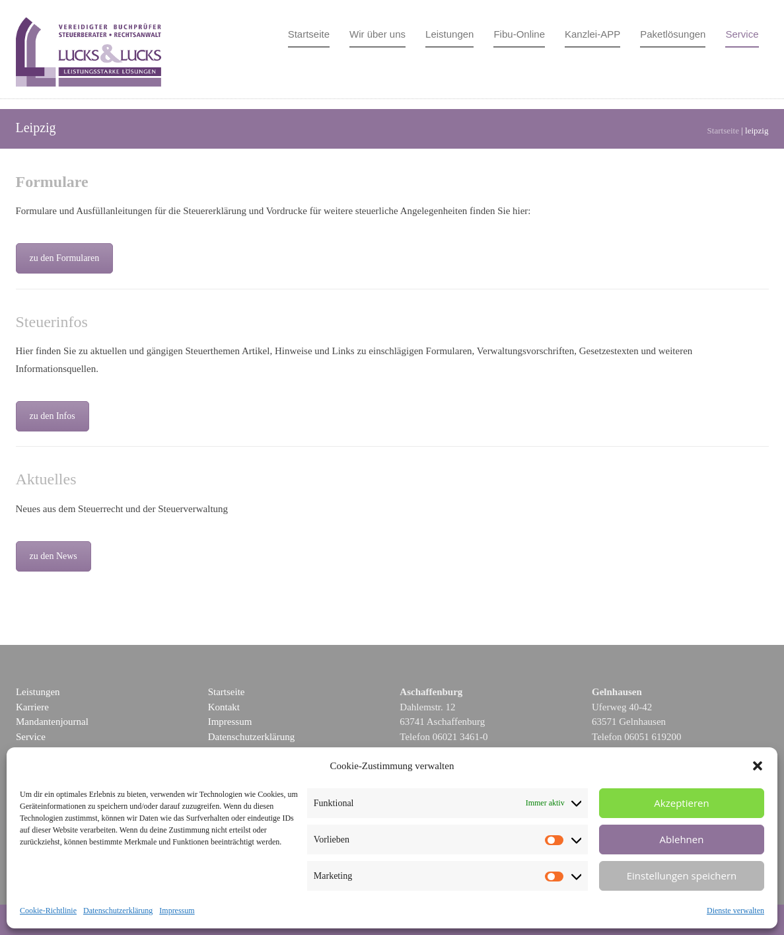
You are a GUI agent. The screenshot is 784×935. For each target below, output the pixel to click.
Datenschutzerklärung (118, 910)
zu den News (53, 556)
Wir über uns (377, 34)
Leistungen (449, 34)
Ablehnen (682, 839)
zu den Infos (52, 416)
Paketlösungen (672, 34)
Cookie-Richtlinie (48, 910)
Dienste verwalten (735, 910)
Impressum (176, 910)
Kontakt (224, 707)
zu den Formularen (65, 258)
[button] (757, 765)
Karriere (32, 707)
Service (741, 34)
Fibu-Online (519, 34)
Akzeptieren (681, 802)
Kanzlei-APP (592, 34)
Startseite (309, 34)
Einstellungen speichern (682, 875)
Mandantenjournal (52, 721)
